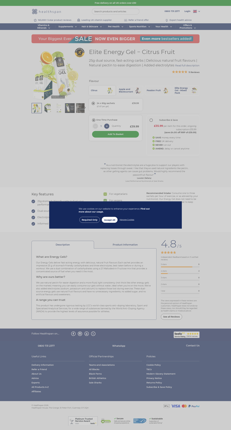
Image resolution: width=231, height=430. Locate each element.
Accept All (109, 220)
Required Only (89, 220)
